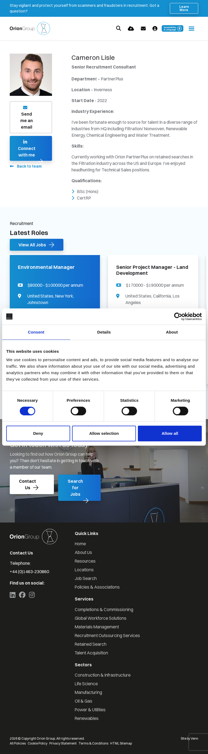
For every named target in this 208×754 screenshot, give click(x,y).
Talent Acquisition (91, 652)
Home (80, 543)
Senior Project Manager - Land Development (152, 270)
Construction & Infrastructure (103, 675)
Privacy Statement (63, 743)
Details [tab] (104, 332)
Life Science (86, 683)
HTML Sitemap (121, 743)
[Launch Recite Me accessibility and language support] (172, 28)
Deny (38, 433)
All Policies (18, 743)
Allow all (170, 433)
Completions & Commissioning (104, 609)
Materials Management (97, 626)
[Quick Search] (118, 28)
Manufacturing (88, 692)
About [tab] (172, 332)
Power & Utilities (90, 709)
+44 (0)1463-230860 (29, 571)
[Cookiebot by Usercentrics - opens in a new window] (178, 316)
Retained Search (90, 644)
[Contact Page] (143, 28)
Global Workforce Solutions (100, 618)
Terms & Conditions (93, 743)
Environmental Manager (46, 267)
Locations (84, 569)
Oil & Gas (83, 701)
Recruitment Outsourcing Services (107, 635)
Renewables (87, 718)
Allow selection (104, 433)
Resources (85, 561)
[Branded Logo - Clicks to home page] (30, 28)
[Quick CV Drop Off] (131, 28)
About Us (83, 552)
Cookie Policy (37, 743)
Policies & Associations (97, 587)
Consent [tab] (36, 332)
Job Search (86, 578)
